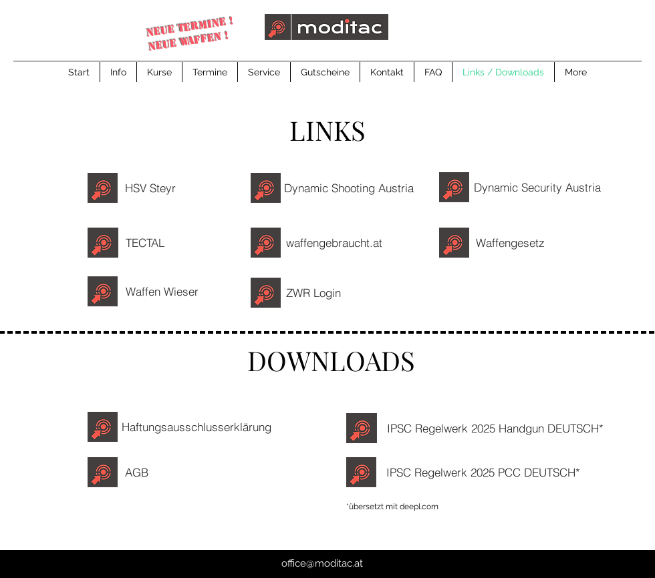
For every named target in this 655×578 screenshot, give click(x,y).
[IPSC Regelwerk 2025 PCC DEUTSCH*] (486, 472)
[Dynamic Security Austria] (541, 187)
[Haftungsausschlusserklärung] (199, 427)
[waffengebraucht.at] (337, 243)
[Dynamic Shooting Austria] (352, 188)
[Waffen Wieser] (165, 291)
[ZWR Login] (313, 293)
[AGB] (136, 472)
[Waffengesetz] (513, 243)
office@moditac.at (322, 563)
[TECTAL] (148, 243)
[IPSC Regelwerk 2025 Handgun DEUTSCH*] (498, 428)
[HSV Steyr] (150, 188)
